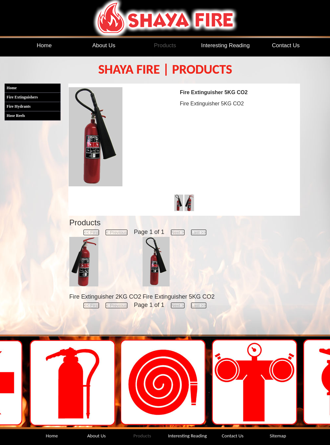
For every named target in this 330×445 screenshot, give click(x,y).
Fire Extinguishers (22, 97)
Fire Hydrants (19, 106)
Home (12, 88)
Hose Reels (16, 115)
